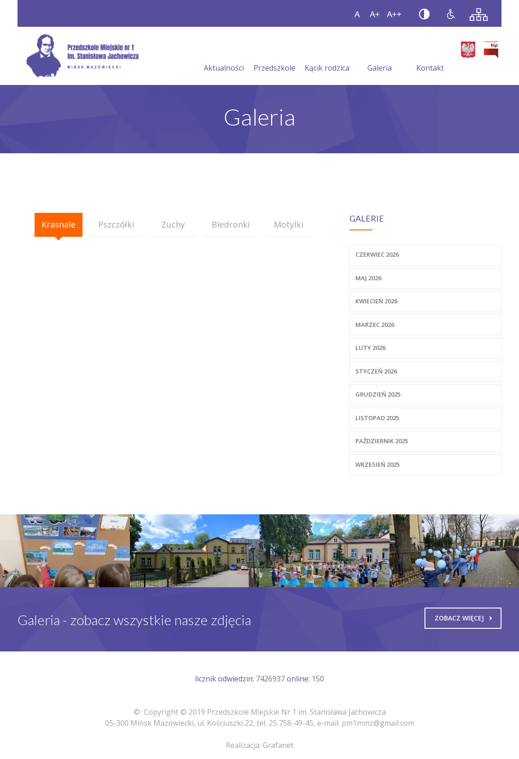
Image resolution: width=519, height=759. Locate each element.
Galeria (379, 57)
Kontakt (430, 57)
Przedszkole (274, 57)
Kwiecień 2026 (376, 301)
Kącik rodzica (327, 57)
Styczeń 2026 (376, 371)
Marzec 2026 (374, 324)
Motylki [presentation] (288, 224)
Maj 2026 (368, 278)
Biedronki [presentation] (231, 224)
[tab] (59, 225)
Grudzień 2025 (378, 394)
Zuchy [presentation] (173, 224)
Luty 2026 (370, 347)
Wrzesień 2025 (377, 464)
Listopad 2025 (377, 418)
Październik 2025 (381, 441)
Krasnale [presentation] (58, 224)
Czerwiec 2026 (377, 254)
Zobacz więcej (463, 618)
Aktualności (224, 57)
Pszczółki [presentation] (116, 224)
